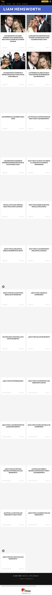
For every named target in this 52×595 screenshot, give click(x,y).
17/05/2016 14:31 (21, 392)
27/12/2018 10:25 (21, 128)
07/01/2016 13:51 (21, 524)
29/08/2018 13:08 (21, 172)
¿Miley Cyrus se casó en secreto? (39, 337)
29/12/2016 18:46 (47, 216)
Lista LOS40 (3, 3)
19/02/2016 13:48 (21, 436)
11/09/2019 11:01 (47, 47)
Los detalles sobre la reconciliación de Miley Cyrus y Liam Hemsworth (39, 470)
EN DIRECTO (46, 1)
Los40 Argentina (30, 172)
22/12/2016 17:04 (47, 260)
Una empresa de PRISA (26, 590)
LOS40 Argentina (4, 47)
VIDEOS (14, 3)
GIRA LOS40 (19, 3)
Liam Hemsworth (22, 9)
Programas (8, 3)
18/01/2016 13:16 (21, 480)
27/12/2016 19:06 (21, 260)
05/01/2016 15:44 (47, 524)
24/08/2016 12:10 (47, 304)
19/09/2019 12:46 (21, 47)
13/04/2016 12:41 (47, 392)
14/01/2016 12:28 (47, 480)
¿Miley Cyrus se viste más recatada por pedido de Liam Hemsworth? (13, 470)
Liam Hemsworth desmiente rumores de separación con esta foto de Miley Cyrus (13, 162)
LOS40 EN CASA (25, 3)
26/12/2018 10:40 (47, 128)
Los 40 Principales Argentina (6, 392)
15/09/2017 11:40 (21, 216)
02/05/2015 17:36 (21, 568)
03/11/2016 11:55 (21, 304)
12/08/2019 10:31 (47, 84)
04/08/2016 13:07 (21, 348)
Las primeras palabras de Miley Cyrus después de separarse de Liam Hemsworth (39, 74)
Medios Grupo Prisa (26, 593)
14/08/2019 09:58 (21, 84)
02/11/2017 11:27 (47, 172)
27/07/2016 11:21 (47, 348)
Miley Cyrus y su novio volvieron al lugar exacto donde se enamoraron (39, 162)
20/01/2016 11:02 (47, 436)
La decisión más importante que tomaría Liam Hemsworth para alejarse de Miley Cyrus (39, 37)
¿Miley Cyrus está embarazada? (13, 381)
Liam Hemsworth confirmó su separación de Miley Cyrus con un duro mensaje (13, 74)
